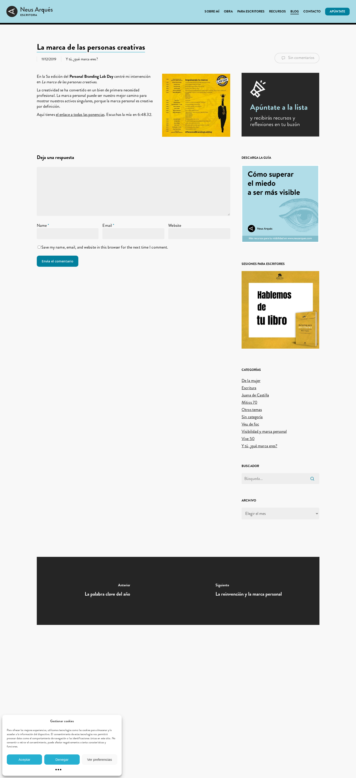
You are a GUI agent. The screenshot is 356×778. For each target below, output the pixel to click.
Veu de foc (250, 424)
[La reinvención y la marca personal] (248, 591)
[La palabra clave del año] (107, 591)
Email (108, 225)
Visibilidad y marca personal (264, 431)
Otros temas (252, 409)
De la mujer (251, 380)
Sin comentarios (296, 58)
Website (174, 225)
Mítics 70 (249, 402)
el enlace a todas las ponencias (80, 114)
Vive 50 (248, 438)
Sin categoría (252, 417)
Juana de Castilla (255, 395)
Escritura (249, 388)
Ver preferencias (99, 759)
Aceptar (24, 759)
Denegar (62, 759)
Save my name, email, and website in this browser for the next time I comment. (104, 247)
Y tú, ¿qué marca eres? (82, 59)
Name (43, 225)
